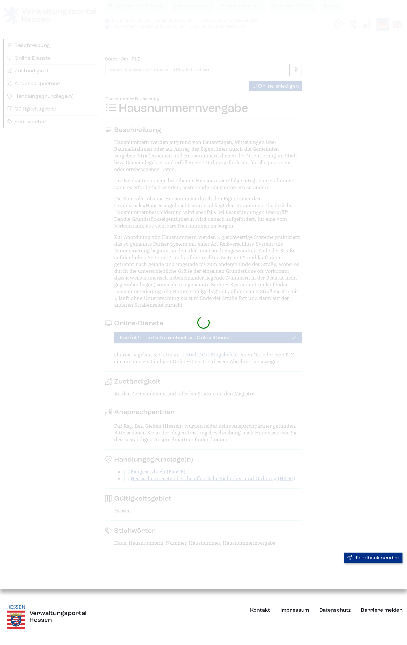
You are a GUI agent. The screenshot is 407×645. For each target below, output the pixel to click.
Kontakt (260, 610)
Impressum (294, 610)
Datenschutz (335, 610)
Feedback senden (373, 557)
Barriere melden (381, 610)
